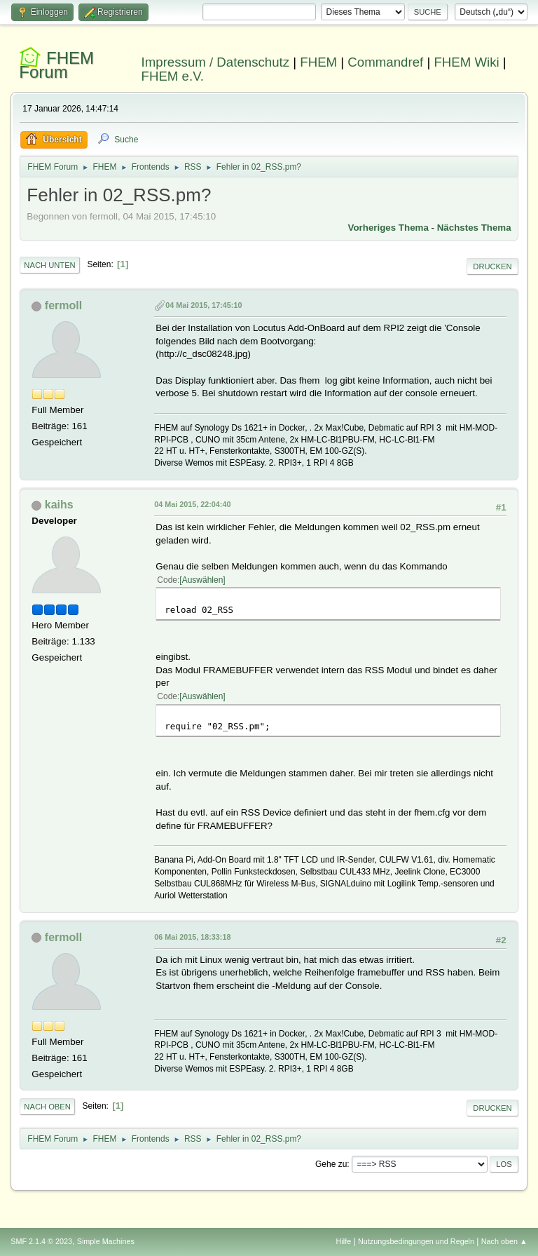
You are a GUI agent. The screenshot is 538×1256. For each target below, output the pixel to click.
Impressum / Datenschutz (216, 62)
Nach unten (49, 265)
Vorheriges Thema (388, 227)
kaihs (59, 505)
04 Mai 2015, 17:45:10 (203, 305)
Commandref (385, 62)
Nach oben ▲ (504, 1241)
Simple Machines (105, 1241)
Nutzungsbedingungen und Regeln (416, 1241)
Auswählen (202, 580)
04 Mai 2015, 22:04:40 (192, 504)
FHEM (318, 62)
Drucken (492, 266)
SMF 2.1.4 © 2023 (41, 1241)
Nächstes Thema (474, 227)
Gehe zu (331, 1164)
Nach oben (47, 1106)
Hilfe (344, 1241)
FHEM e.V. (173, 76)
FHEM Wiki (466, 62)
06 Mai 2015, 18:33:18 (192, 937)
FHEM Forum (56, 64)
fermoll (63, 305)
